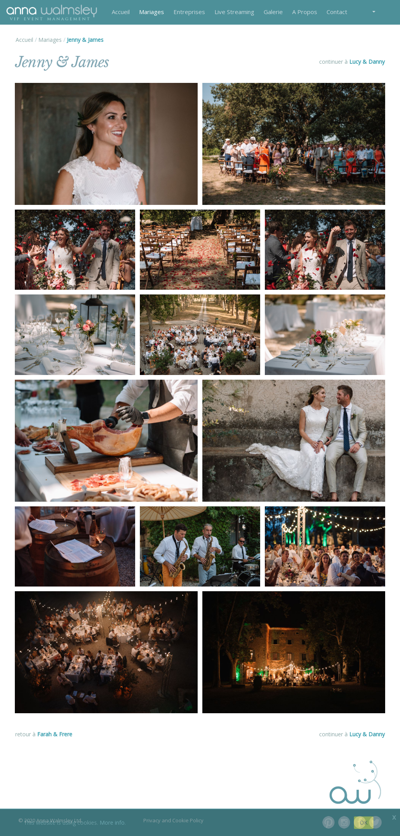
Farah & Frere (54, 734)
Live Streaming (234, 12)
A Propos (304, 12)
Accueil (121, 12)
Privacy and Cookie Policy (173, 820)
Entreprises (189, 12)
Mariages (151, 12)
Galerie (273, 12)
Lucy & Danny (367, 61)
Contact (337, 12)
